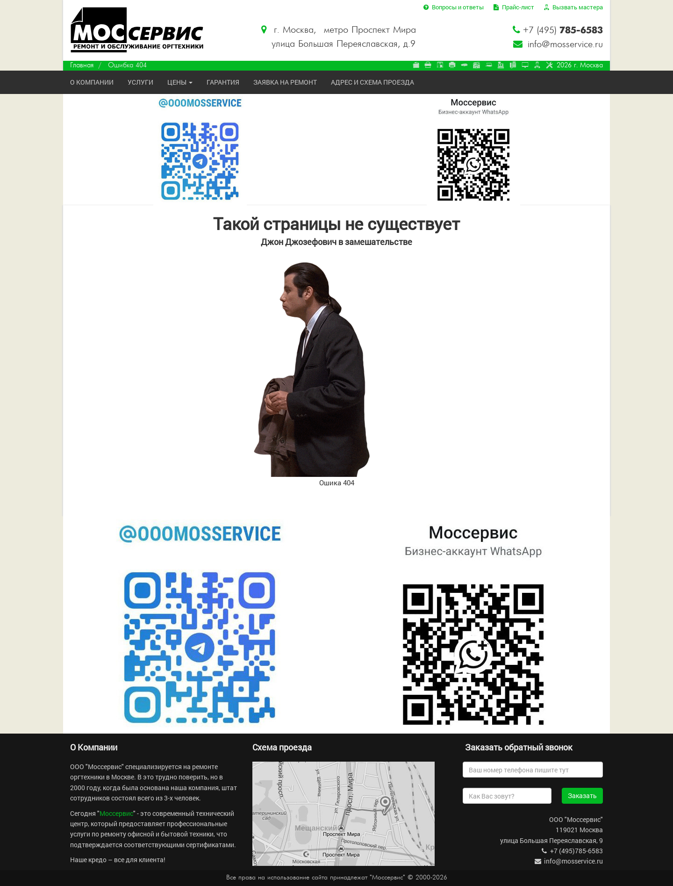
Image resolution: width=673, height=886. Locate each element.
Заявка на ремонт (285, 82)
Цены (180, 82)
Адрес (372, 82)
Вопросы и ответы (452, 7)
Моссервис (116, 813)
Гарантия (223, 82)
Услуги (140, 82)
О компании (92, 82)
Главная (81, 65)
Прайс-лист (513, 7)
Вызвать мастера (573, 7)
